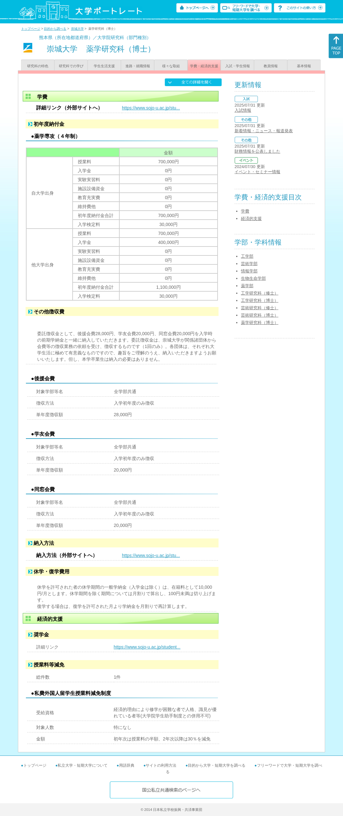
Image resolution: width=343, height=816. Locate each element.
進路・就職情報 (137, 66)
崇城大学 (77, 28)
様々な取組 (171, 66)
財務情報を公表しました (257, 151)
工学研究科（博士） (259, 300)
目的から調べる (55, 28)
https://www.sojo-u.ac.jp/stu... (151, 107)
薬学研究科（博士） (259, 322)
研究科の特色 (37, 66)
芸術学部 (249, 263)
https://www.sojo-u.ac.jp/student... (147, 647)
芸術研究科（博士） (259, 315)
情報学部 (249, 271)
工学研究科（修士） (259, 293)
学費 (245, 211)
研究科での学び (71, 66)
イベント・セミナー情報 (257, 171)
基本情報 (304, 66)
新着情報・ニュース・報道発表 (264, 130)
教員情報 (271, 66)
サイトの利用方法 (161, 765)
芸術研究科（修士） (259, 307)
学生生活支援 (104, 66)
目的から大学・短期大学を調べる (216, 765)
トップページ (30, 28)
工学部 (247, 256)
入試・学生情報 (237, 66)
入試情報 (243, 110)
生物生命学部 (253, 278)
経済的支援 (251, 218)
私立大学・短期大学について (83, 765)
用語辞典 (126, 765)
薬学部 (247, 285)
